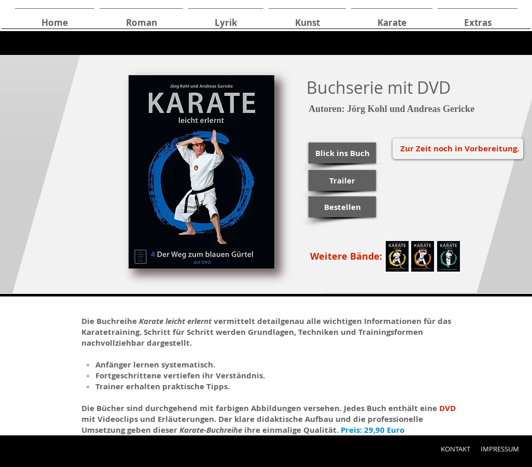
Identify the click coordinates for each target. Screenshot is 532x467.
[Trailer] (342, 180)
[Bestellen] (342, 206)
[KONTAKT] (455, 449)
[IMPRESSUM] (499, 449)
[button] (342, 153)
